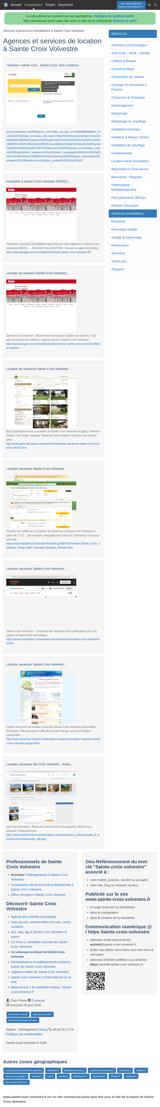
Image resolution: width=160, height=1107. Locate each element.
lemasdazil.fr (99, 1076)
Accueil (16, 4)
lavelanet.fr (131, 1076)
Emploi (50, 4)
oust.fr (50, 1076)
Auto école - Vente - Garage (130, 53)
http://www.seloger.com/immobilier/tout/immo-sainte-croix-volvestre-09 (48, 252)
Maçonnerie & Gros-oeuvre (130, 169)
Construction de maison (127, 77)
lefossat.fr (115, 1076)
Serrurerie (118, 253)
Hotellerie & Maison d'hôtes (130, 137)
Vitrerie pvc (119, 261)
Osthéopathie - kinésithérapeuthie (123, 187)
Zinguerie (117, 269)
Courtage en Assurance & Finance (129, 87)
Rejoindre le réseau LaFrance (23, 1020)
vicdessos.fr (125, 1070)
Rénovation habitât (124, 229)
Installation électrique (126, 129)
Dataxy (43, 1029)
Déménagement (122, 105)
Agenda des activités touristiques (33, 916)
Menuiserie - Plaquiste (126, 177)
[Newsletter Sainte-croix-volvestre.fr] (149, 4)
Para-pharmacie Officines (128, 197)
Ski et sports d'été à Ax (16, 1082)
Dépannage (119, 113)
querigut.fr (37, 1076)
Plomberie (118, 221)
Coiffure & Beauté (123, 61)
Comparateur (33, 4)
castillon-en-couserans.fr (102, 1070)
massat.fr (63, 1076)
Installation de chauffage (128, 145)
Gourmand (65, 4)
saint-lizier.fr (53, 1070)
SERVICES (119, 34)
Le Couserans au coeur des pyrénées (23, 1070)
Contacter (38, 1000)
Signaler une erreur (42, 1014)
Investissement (121, 153)
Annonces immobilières (127, 213)
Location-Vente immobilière (130, 161)
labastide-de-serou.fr (74, 1070)
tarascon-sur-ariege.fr (15, 1076)
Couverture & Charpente (128, 97)
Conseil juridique (122, 69)
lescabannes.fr (80, 1076)
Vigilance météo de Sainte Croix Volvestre (40, 972)
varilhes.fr (141, 1070)
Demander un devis (18, 1014)
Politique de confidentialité (114, 16)
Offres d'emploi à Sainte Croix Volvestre (38, 894)
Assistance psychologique (129, 45)
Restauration (120, 245)
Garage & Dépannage (126, 237)
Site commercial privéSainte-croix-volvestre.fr (131, 5)
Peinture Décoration (125, 205)
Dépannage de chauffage (128, 121)
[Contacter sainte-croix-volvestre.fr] (155, 4)
